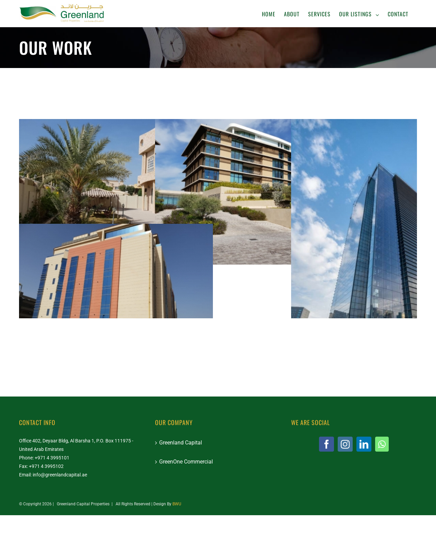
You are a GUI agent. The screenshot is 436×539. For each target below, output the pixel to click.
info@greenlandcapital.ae (60, 474)
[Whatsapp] (382, 444)
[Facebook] (326, 444)
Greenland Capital (180, 442)
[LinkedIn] (363, 444)
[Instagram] (345, 444)
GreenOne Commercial (186, 461)
